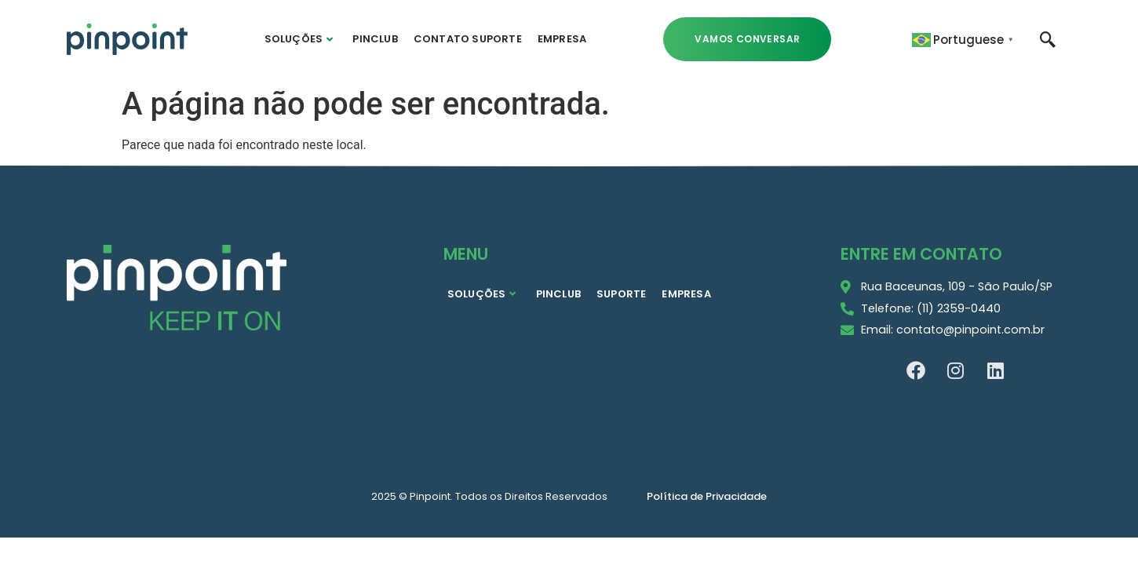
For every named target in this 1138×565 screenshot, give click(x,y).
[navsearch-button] (1047, 38)
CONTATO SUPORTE (468, 38)
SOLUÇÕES (299, 38)
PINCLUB (374, 38)
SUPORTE (621, 293)
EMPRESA (562, 38)
